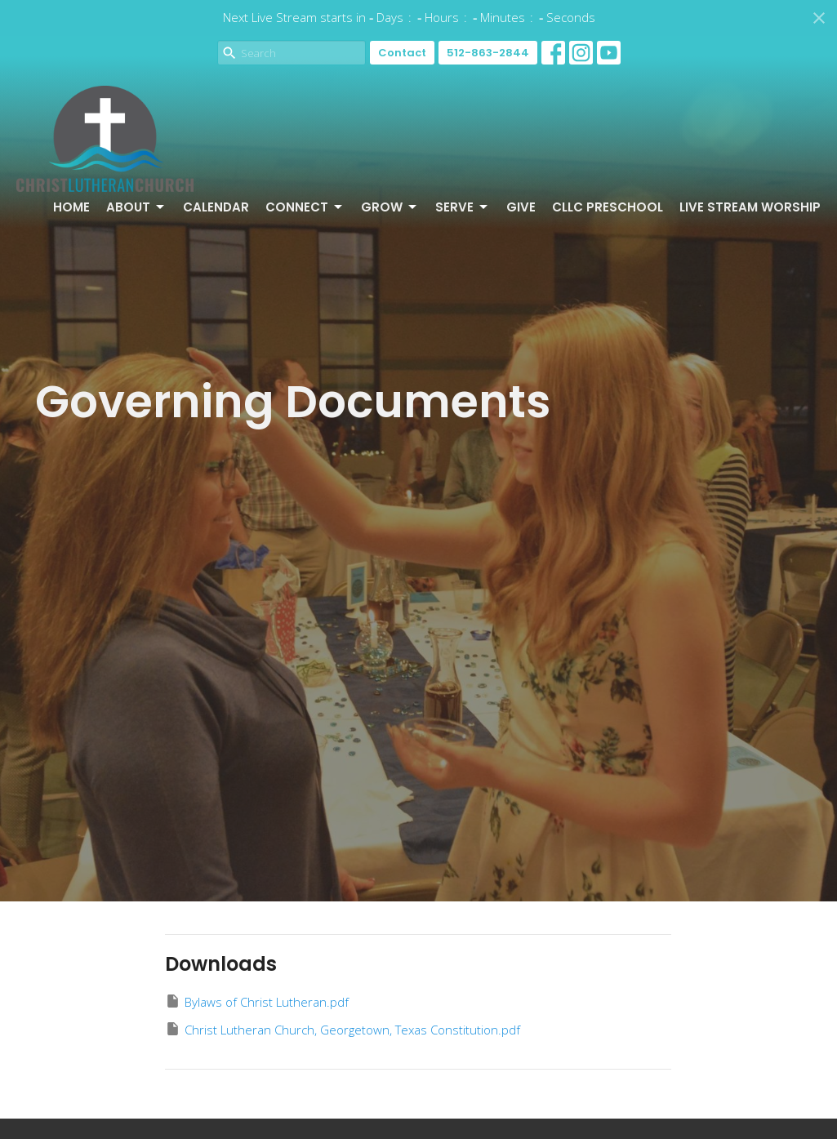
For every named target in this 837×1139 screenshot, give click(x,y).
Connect (305, 207)
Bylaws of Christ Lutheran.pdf (257, 1001)
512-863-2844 (488, 52)
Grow (390, 207)
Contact (402, 52)
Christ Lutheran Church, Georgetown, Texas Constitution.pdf (342, 1029)
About (136, 207)
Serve (462, 207)
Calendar (216, 207)
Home (71, 207)
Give (521, 207)
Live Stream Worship (750, 207)
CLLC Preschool (607, 207)
